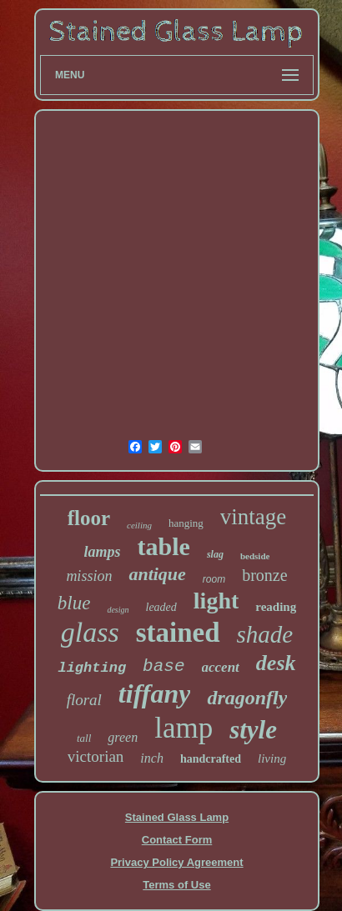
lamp (183, 728)
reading (275, 606)
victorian (96, 756)
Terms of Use (176, 884)
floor (89, 518)
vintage (253, 516)
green (123, 737)
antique (156, 573)
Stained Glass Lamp (177, 817)
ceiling (139, 525)
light (216, 600)
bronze (264, 575)
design (117, 609)
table (164, 546)
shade (265, 634)
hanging (186, 523)
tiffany (154, 693)
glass (90, 632)
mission (89, 576)
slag (215, 554)
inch (151, 758)
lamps (102, 551)
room (214, 579)
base (163, 666)
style (253, 729)
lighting (92, 668)
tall (84, 738)
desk (276, 663)
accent (220, 667)
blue (74, 603)
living (272, 758)
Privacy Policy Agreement (176, 862)
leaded (161, 607)
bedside (254, 556)
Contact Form (177, 839)
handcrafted (210, 759)
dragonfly (247, 697)
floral (84, 699)
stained (178, 633)
